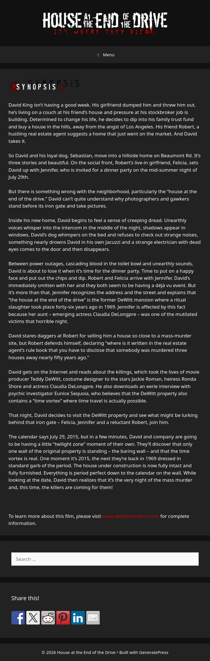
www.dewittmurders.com (130, 516)
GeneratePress (153, 652)
